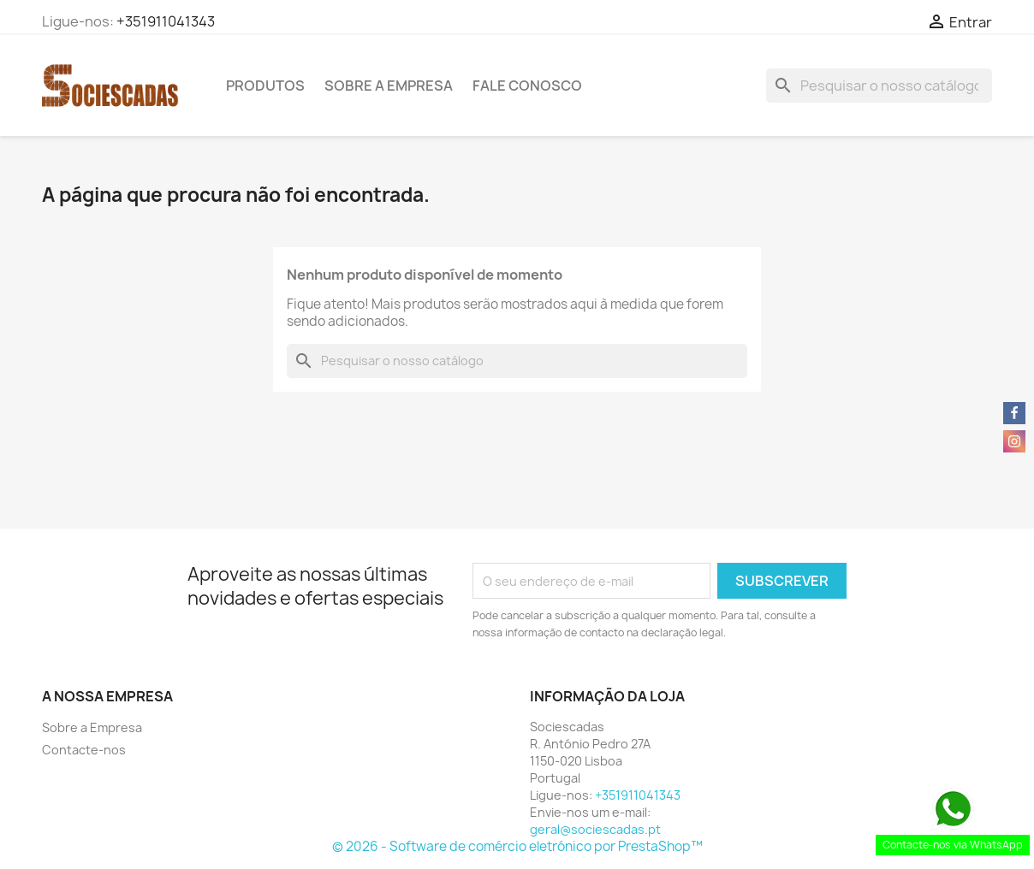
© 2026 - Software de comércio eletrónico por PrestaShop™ (517, 846)
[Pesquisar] (879, 85)
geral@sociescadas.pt (595, 829)
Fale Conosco (527, 85)
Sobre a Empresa (388, 85)
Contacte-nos (84, 750)
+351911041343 (165, 21)
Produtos (265, 85)
